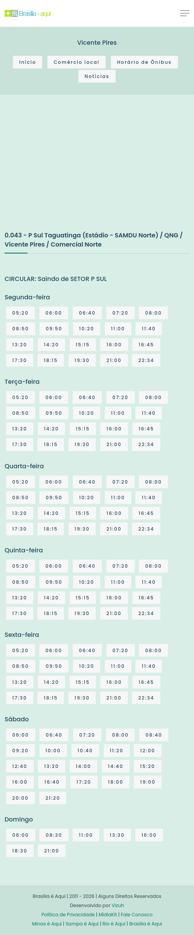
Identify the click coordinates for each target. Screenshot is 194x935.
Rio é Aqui (114, 923)
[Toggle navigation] (184, 13)
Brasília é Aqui (145, 923)
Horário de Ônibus (144, 62)
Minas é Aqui (47, 923)
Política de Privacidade (68, 914)
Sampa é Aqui (81, 923)
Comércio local (76, 62)
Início (27, 62)
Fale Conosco (137, 914)
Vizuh (118, 905)
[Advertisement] (62, 171)
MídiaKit (108, 914)
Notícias (97, 76)
